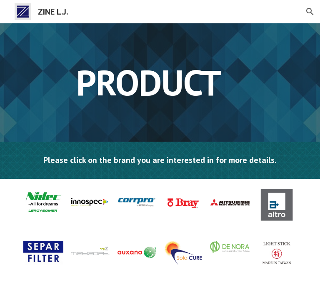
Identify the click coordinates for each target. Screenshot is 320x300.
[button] (310, 12)
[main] (148, 82)
